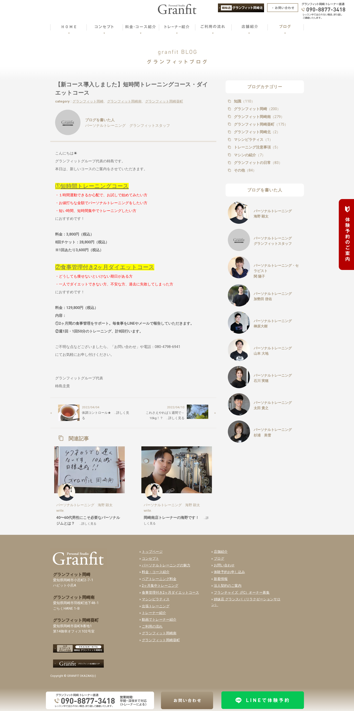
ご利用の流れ (152, 626)
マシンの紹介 (249, 155)
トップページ (152, 552)
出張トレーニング (156, 606)
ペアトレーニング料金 (159, 579)
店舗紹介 (221, 552)
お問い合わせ (224, 565)
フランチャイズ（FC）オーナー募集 (242, 592)
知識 (244, 101)
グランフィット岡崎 (88, 101)
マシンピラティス (253, 139)
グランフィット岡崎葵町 (164, 101)
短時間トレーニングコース (95, 186)
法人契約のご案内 (227, 586)
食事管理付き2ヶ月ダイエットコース (170, 592)
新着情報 (221, 579)
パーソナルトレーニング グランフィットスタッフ (127, 125)
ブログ (219, 559)
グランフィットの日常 (257, 162)
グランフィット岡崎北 (256, 132)
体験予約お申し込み (229, 572)
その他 (244, 170)
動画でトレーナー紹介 (159, 619)
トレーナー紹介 (154, 613)
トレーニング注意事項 (256, 147)
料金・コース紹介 (156, 572)
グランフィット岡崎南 (124, 101)
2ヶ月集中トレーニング (160, 586)
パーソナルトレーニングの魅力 (166, 565)
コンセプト (150, 559)
